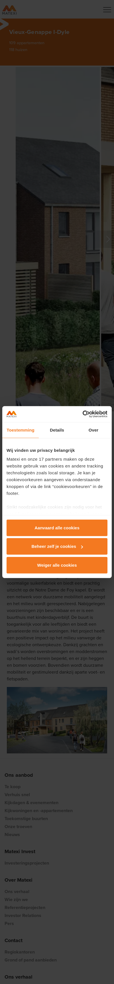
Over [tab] (94, 429)
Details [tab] (57, 429)
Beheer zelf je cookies (57, 546)
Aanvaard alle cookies (57, 527)
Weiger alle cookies (57, 564)
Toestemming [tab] (20, 429)
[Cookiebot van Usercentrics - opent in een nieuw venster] (82, 414)
